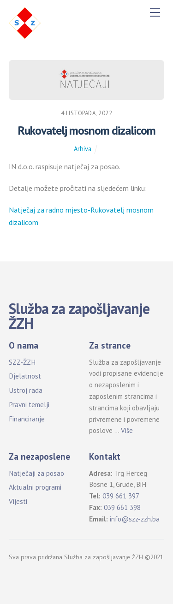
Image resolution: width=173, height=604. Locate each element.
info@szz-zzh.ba (135, 519)
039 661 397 (120, 495)
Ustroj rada (25, 390)
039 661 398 (122, 507)
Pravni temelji (29, 404)
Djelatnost (25, 376)
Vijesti (18, 501)
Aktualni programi (35, 487)
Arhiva (82, 148)
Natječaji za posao (36, 473)
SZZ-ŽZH (22, 362)
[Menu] (155, 12)
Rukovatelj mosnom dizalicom (86, 130)
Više (127, 430)
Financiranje (27, 419)
